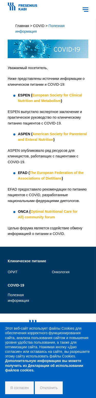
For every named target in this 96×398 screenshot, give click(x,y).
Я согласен (19, 388)
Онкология (61, 272)
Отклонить (49, 388)
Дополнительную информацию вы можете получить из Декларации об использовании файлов (44, 365)
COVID (38, 26)
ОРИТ (13, 272)
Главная (22, 26)
